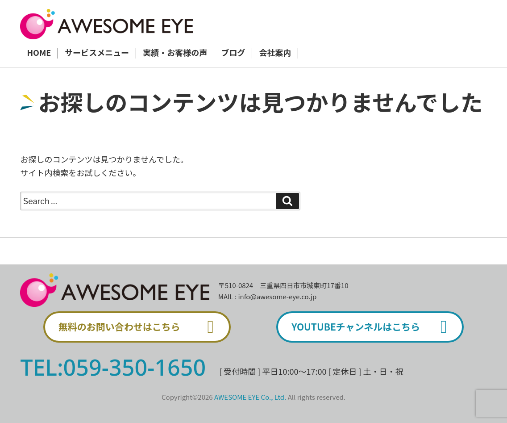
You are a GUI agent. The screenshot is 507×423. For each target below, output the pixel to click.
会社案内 (275, 53)
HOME (39, 53)
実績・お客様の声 (175, 53)
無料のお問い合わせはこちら (140, 327)
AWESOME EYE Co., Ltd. (250, 397)
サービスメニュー (97, 53)
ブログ (233, 53)
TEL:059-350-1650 (113, 367)
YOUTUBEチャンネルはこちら (373, 327)
